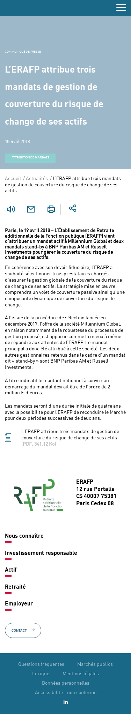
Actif (10, 570)
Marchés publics (95, 664)
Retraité (15, 587)
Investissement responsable (41, 553)
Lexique (40, 673)
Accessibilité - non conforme (65, 692)
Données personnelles (65, 683)
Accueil (13, 178)
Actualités (37, 178)
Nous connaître (24, 536)
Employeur (19, 604)
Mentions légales (81, 673)
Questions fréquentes (41, 664)
